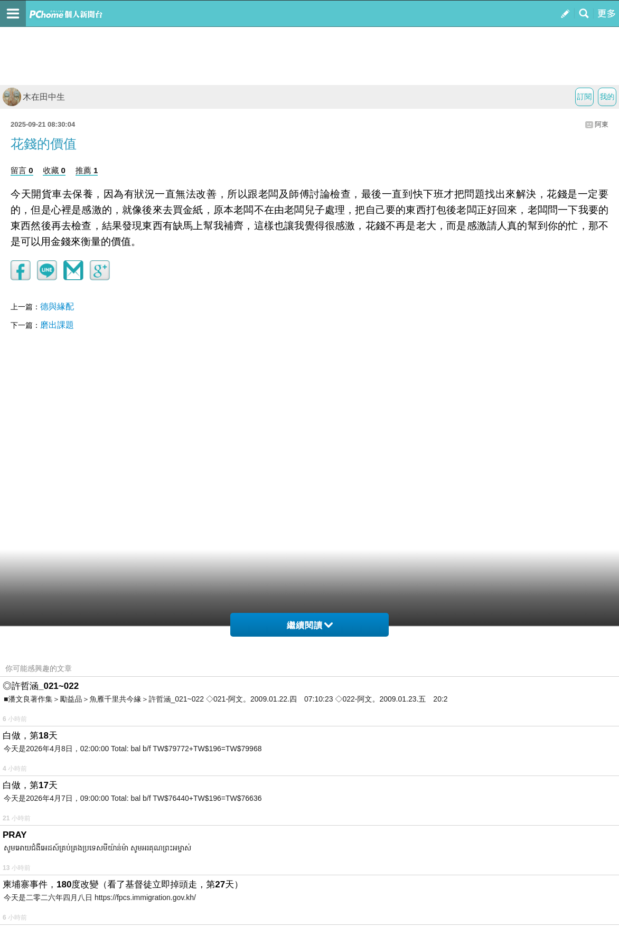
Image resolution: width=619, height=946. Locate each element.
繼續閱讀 (310, 625)
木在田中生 (34, 97)
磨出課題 (57, 324)
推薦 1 (87, 170)
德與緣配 (57, 306)
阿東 (601, 124)
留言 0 (22, 170)
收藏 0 (54, 170)
